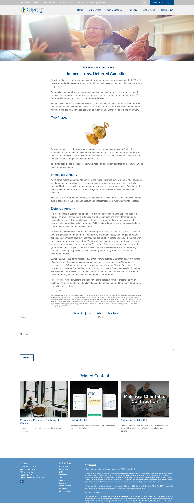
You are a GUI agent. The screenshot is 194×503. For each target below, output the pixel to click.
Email (101, 317)
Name (23, 317)
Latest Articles (65, 486)
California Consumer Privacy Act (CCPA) (151, 486)
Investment (63, 469)
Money (62, 480)
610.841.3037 (67, 3)
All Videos (63, 488)
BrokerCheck (131, 469)
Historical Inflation (80, 420)
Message (24, 334)
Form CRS (92, 465)
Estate (61, 472)
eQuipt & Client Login (162, 3)
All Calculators (65, 491)
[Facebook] (144, 2)
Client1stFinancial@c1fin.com (91, 3)
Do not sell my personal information (134, 488)
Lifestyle (62, 483)
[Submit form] (27, 357)
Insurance (63, 475)
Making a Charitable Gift (134, 420)
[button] (80, 10)
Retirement (63, 466)
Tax (60, 477)
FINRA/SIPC (139, 496)
